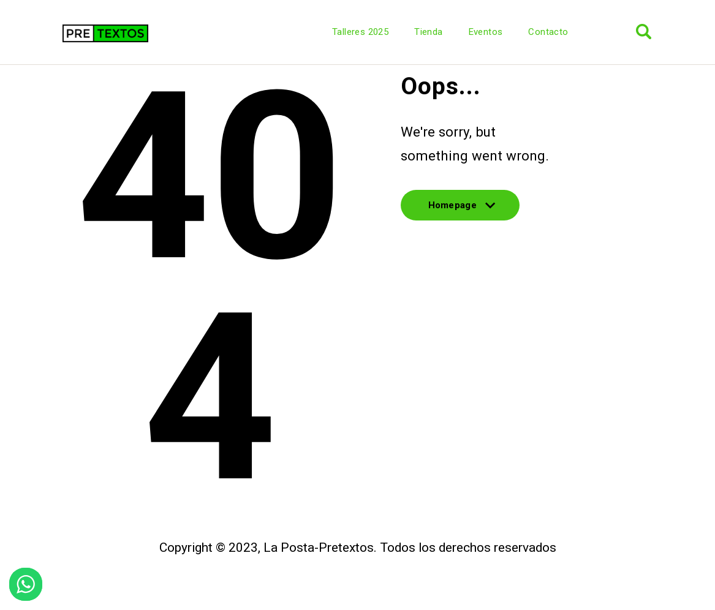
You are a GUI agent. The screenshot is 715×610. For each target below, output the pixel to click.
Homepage (460, 210)
